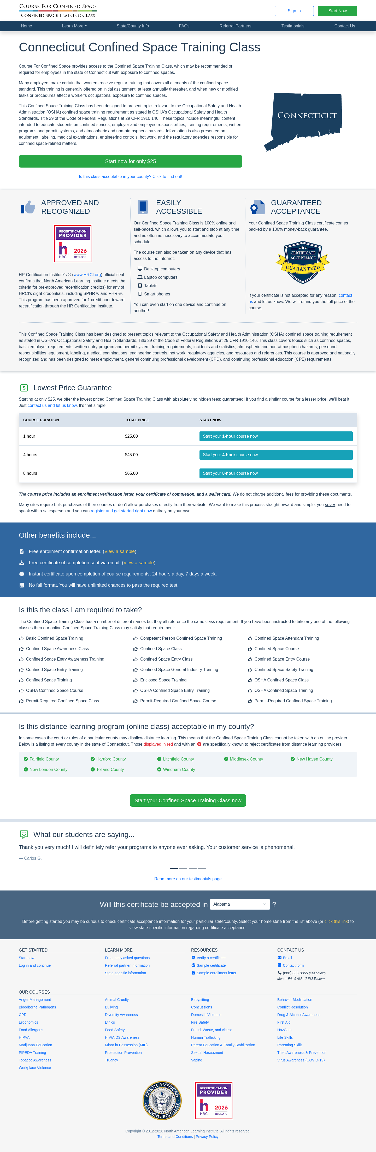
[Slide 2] (193, 869)
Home (26, 26)
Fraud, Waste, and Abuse (211, 1030)
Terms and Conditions (175, 1137)
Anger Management (35, 999)
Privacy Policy (207, 1137)
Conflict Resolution (292, 1007)
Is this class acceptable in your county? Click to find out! (130, 176)
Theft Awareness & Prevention (301, 1052)
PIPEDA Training (32, 1052)
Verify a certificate (208, 958)
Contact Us (344, 26)
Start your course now (230, 436)
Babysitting (200, 999)
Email (284, 958)
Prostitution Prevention (123, 1052)
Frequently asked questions (127, 958)
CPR (23, 1015)
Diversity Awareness (121, 1015)
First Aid (284, 1022)
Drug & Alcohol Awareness (298, 1015)
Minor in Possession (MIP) (126, 1045)
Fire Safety (200, 1022)
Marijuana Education (35, 1045)
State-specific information (125, 973)
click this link (336, 921)
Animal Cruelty (117, 999)
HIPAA (24, 1037)
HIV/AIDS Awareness (122, 1037)
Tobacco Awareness (35, 1060)
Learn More (73, 26)
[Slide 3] (202, 869)
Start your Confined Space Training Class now (187, 800)
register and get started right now (121, 511)
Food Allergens (31, 1030)
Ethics (110, 1022)
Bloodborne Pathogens (37, 1007)
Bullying (111, 1007)
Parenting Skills (290, 1045)
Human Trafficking (206, 1037)
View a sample (119, 551)
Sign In (294, 11)
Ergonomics (28, 1022)
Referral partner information (127, 965)
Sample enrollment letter (213, 973)
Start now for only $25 (130, 161)
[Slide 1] (183, 869)
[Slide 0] (174, 869)
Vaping (196, 1060)
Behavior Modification (294, 999)
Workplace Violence (35, 1068)
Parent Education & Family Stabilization (223, 1045)
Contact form (290, 965)
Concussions (201, 1007)
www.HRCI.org (87, 274)
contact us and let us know (52, 405)
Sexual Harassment (207, 1052)
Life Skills (285, 1037)
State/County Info (133, 26)
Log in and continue (35, 965)
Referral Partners (235, 26)
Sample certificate (208, 965)
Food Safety (115, 1030)
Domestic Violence (206, 1015)
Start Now (337, 11)
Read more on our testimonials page (188, 879)
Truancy (111, 1060)
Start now (26, 958)
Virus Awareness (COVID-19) (301, 1060)
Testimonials (292, 26)
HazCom (284, 1030)
